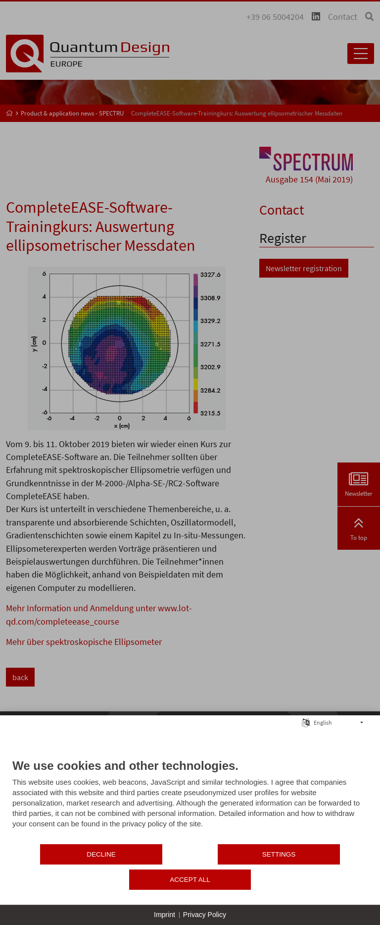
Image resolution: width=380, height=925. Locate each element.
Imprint (164, 915)
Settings (190, 879)
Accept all (308, 879)
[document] (190, 826)
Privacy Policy (204, 915)
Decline (71, 879)
